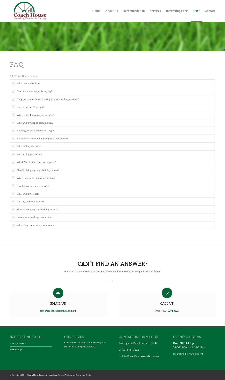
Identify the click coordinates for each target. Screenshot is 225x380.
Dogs (24, 75)
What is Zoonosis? (18, 343)
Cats (17, 75)
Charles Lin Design (83, 375)
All (11, 75)
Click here (69, 342)
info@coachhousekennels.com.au (140, 356)
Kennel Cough (16, 349)
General (34, 75)
